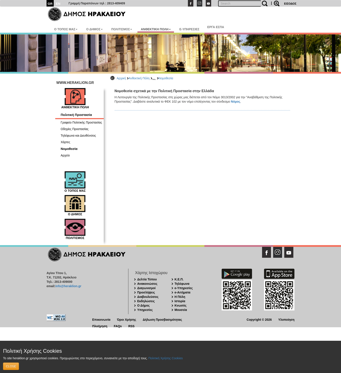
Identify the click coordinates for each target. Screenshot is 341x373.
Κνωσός (181, 305)
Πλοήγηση (99, 325)
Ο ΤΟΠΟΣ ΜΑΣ (65, 29)
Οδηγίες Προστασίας (75, 129)
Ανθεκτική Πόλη (139, 78)
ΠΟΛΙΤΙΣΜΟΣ (121, 29)
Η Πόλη (180, 296)
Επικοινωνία (101, 319)
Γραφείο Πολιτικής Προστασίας (81, 122)
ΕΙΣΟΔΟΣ (290, 3)
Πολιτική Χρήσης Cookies (165, 358)
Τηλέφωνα (182, 283)
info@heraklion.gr (68, 286)
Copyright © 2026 (259, 319)
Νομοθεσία (166, 78)
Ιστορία (180, 301)
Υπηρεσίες (145, 310)
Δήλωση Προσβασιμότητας (162, 319)
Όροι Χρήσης (126, 319)
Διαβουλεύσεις (148, 296)
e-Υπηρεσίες (184, 288)
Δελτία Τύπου (147, 279)
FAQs (118, 325)
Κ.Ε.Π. (179, 279)
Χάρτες (65, 142)
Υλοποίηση (286, 319)
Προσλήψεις (146, 292)
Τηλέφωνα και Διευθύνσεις (78, 135)
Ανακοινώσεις (147, 283)
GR (50, 3)
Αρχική (121, 78)
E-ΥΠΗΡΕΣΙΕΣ (189, 29)
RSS (131, 325)
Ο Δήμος (143, 305)
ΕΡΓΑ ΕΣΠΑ (215, 27)
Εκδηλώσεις (146, 301)
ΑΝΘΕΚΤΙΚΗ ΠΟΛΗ (155, 29)
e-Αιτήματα (183, 292)
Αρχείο (65, 155)
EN (58, 3)
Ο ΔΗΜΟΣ (94, 29)
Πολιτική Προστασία (76, 115)
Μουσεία (181, 310)
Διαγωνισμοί (146, 288)
